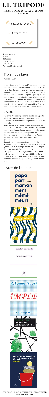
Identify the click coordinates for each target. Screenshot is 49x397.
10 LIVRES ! (23, 13)
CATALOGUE (17, 11)
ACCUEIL (7, 11)
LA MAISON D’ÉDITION (34, 11)
